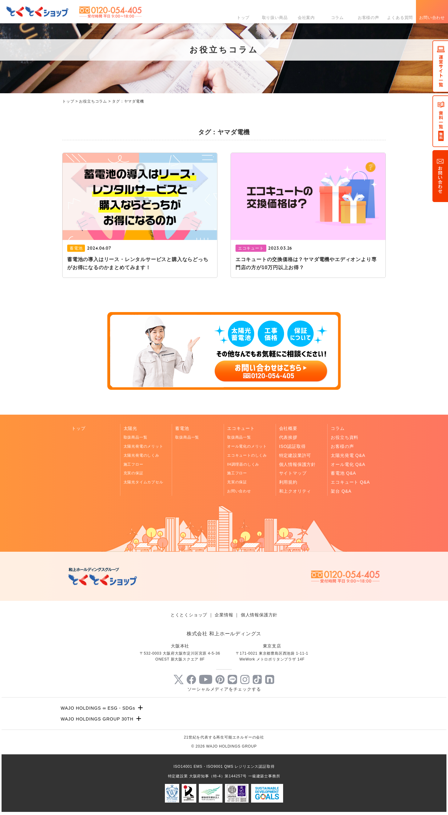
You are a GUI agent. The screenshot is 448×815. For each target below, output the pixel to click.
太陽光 (130, 428)
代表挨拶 (288, 437)
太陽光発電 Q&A (348, 455)
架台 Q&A (341, 491)
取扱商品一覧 (135, 437)
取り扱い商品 (275, 17)
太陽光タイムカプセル (143, 482)
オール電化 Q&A (348, 464)
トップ (243, 17)
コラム (337, 17)
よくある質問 (400, 17)
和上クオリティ (295, 491)
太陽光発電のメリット (143, 446)
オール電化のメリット (247, 446)
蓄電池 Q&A (343, 473)
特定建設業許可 (295, 455)
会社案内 (306, 17)
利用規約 (288, 482)
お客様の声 (368, 17)
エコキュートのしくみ (247, 455)
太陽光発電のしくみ (141, 455)
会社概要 (288, 428)
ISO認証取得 (292, 446)
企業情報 (224, 614)
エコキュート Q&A (350, 482)
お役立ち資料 (344, 437)
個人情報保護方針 (297, 464)
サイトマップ (293, 473)
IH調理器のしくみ (243, 464)
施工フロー (133, 464)
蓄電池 (182, 428)
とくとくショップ (188, 614)
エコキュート (241, 428)
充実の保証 (133, 473)
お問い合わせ (432, 17)
